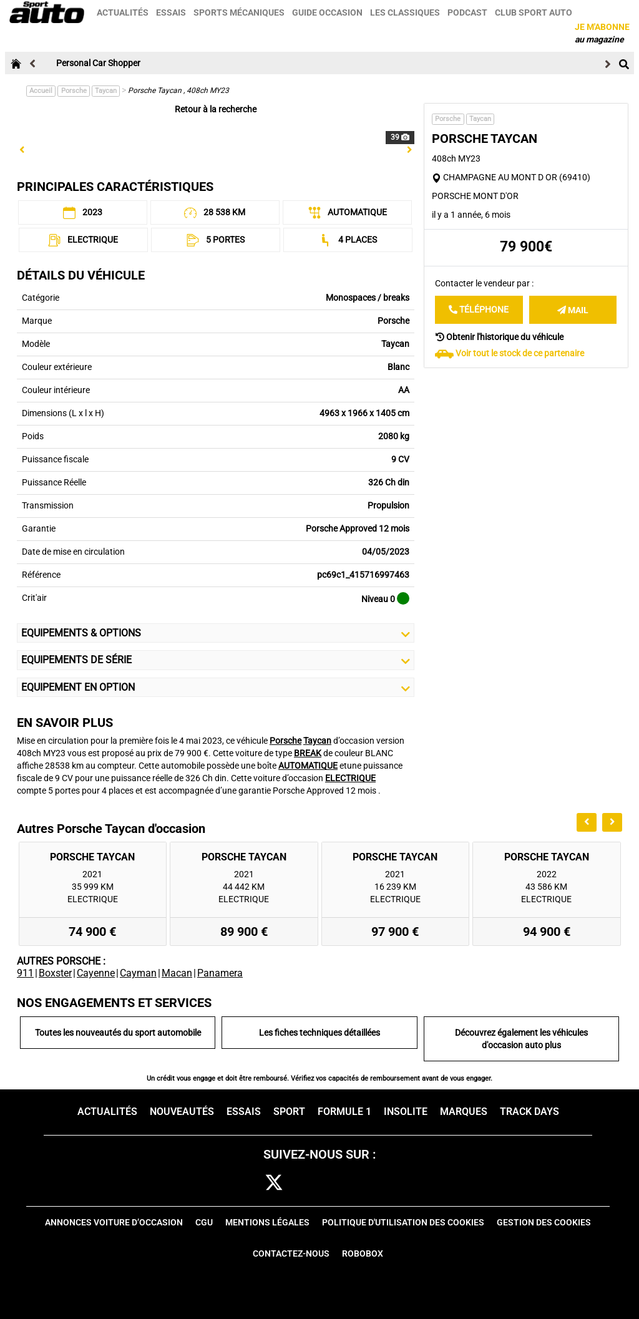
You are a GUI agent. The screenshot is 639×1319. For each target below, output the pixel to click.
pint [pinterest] (349, 1183)
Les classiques (406, 12)
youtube (388, 1183)
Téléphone (479, 309)
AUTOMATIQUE (308, 766)
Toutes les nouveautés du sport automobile (118, 1033)
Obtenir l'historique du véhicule (499, 337)
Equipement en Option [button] (215, 687)
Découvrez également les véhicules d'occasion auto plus (521, 1039)
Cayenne (96, 973)
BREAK (307, 753)
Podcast (468, 12)
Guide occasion (328, 12)
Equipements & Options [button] (215, 633)
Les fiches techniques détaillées (319, 1033)
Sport (289, 1111)
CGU (204, 1222)
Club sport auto (534, 12)
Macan (177, 973)
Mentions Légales (267, 1222)
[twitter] (274, 1183)
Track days (529, 1111)
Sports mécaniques (239, 12)
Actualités (123, 12)
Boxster (55, 973)
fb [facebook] (241, 1183)
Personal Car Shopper (98, 63)
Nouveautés (182, 1111)
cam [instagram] (312, 1183)
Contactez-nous (291, 1253)
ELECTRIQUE (350, 778)
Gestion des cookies (544, 1222)
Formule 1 (344, 1111)
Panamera (220, 973)
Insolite (405, 1111)
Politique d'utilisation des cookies (403, 1222)
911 (25, 973)
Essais (172, 12)
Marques (463, 1111)
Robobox (362, 1253)
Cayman (138, 973)
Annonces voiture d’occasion (114, 1222)
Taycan (106, 91)
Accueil (40, 91)
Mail (572, 310)
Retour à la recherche (215, 109)
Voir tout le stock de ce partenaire (520, 353)
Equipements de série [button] (215, 660)
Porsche (74, 91)
